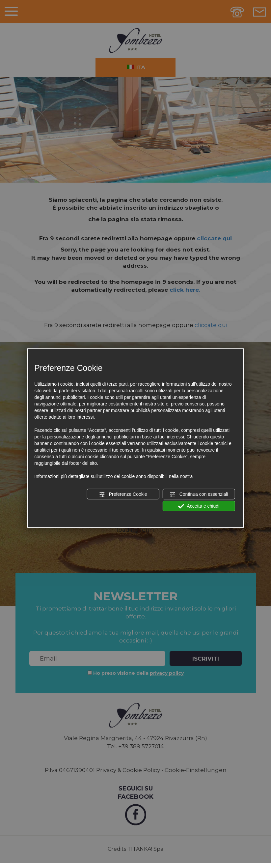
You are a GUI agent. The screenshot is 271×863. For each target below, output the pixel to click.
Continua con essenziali (199, 494)
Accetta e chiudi (198, 506)
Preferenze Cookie (123, 494)
